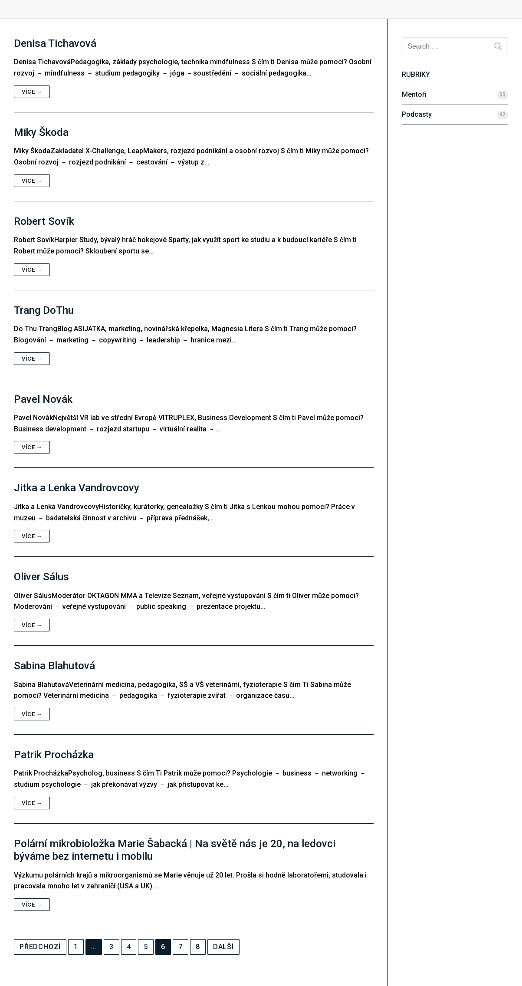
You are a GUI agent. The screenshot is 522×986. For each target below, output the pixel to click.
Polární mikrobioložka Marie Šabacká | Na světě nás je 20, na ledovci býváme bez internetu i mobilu (174, 850)
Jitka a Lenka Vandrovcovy (76, 488)
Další (223, 947)
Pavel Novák (43, 399)
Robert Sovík (44, 221)
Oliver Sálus (41, 577)
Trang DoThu (44, 310)
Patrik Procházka (54, 755)
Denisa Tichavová (55, 43)
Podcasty (417, 114)
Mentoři (414, 94)
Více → (32, 92)
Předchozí (40, 947)
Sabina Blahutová (54, 666)
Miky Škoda (41, 132)
